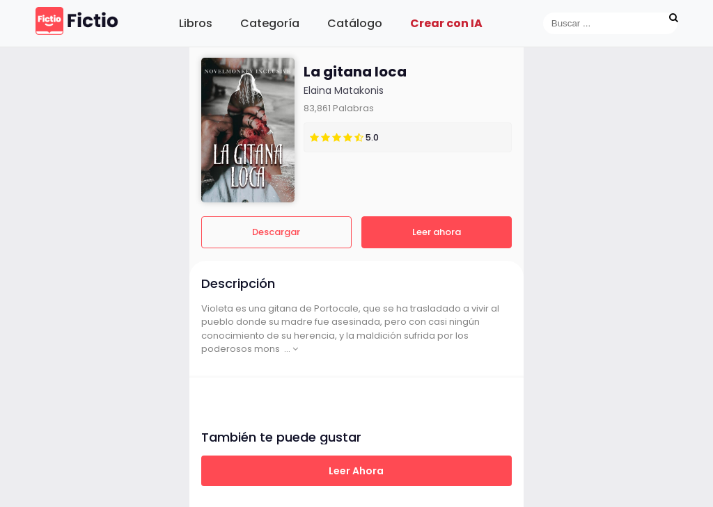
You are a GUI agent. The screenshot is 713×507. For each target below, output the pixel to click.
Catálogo (354, 23)
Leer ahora (436, 232)
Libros (195, 23)
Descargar (276, 232)
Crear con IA (446, 23)
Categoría (269, 23)
